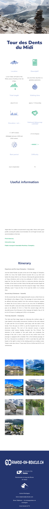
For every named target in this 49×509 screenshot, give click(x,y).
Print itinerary (9, 239)
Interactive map (10, 242)
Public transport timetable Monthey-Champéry (19, 245)
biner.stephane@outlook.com (24, 497)
